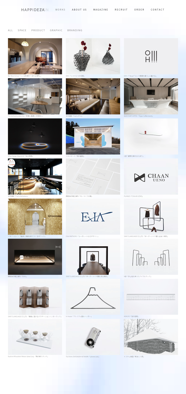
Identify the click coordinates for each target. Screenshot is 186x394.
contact (158, 9)
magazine (100, 9)
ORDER (139, 9)
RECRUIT (121, 9)
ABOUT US (79, 9)
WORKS (60, 9)
